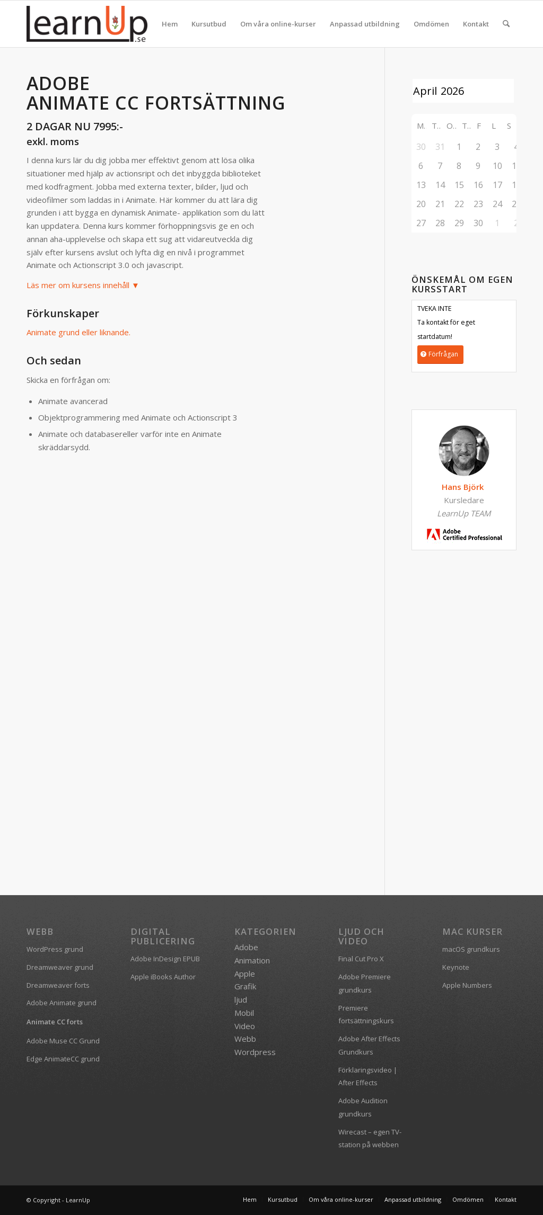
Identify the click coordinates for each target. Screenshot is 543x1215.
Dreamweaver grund (60, 967)
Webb (245, 1038)
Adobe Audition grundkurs (363, 1107)
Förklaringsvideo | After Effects (367, 1076)
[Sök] (506, 24)
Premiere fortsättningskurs (366, 1014)
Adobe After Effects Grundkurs (369, 1045)
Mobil (244, 1012)
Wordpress (255, 1052)
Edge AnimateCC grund (63, 1059)
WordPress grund (55, 949)
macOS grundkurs (471, 949)
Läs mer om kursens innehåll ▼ (83, 285)
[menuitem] (170, 24)
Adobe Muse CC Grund (63, 1041)
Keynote (455, 967)
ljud (240, 999)
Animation (252, 960)
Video (244, 1026)
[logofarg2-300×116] (87, 24)
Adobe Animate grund (62, 1002)
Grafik (245, 986)
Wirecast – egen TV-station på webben (369, 1138)
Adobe (246, 947)
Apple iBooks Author (163, 976)
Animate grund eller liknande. (78, 332)
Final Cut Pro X (361, 958)
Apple (244, 973)
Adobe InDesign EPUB (165, 958)
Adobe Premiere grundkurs (364, 983)
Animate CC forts (55, 1021)
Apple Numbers (467, 985)
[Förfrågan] (440, 354)
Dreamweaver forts (58, 985)
